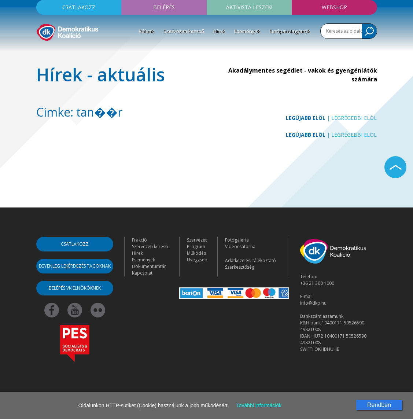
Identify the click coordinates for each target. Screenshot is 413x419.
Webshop (334, 7)
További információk (259, 405)
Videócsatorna (240, 246)
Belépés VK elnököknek (75, 288)
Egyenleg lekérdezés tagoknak (75, 266)
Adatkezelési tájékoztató (250, 260)
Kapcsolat (142, 273)
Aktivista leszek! (249, 7)
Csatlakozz (78, 7)
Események (247, 31)
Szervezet (197, 240)
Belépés (164, 7)
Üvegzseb (197, 260)
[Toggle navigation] (41, 53)
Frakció (139, 240)
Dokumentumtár (149, 266)
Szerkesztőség (239, 267)
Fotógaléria (237, 240)
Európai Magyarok (289, 31)
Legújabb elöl (305, 117)
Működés (196, 253)
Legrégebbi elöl (354, 117)
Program (196, 246)
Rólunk (146, 31)
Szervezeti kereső (183, 31)
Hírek (219, 31)
